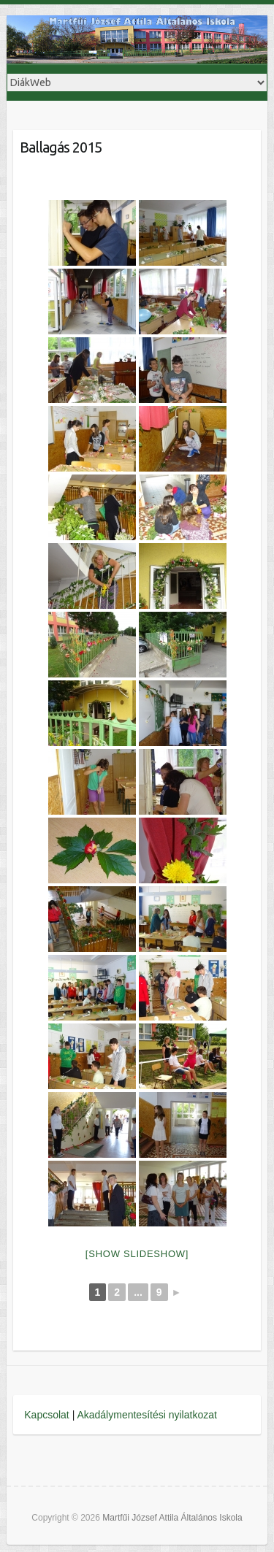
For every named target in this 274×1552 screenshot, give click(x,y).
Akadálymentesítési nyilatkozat (146, 1415)
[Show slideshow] (137, 1253)
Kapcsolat (46, 1415)
